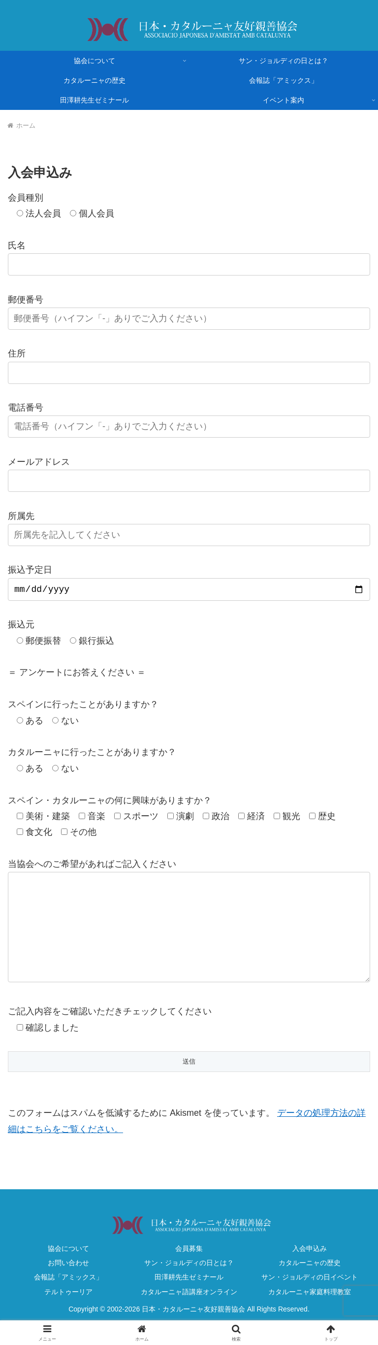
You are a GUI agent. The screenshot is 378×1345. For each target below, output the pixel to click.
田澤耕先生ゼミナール (189, 1299)
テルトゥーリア (68, 1313)
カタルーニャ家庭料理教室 (309, 1313)
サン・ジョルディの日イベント (309, 1299)
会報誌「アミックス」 (68, 1299)
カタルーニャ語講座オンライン (189, 1313)
